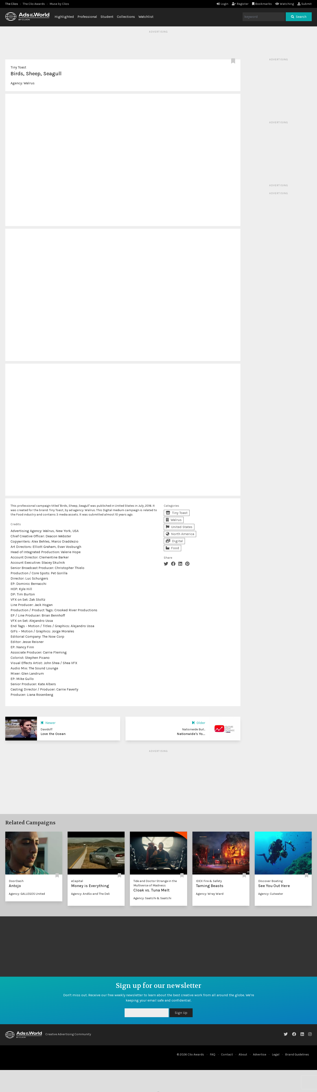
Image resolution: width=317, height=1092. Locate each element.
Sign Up (181, 1013)
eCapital (77, 881)
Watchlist (145, 17)
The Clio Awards (34, 4)
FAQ (212, 1054)
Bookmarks (262, 4)
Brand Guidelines (297, 1054)
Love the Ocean (53, 734)
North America (180, 534)
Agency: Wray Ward (209, 894)
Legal (275, 1054)
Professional (87, 17)
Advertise (259, 1054)
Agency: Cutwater (270, 894)
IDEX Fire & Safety (209, 881)
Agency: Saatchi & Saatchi (152, 898)
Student (107, 17)
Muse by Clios (59, 4)
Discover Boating (270, 881)
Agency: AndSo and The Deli (90, 894)
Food (172, 548)
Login (222, 4)
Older (198, 723)
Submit (304, 4)
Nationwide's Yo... (191, 734)
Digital (174, 541)
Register (240, 4)
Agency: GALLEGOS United (27, 894)
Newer (48, 723)
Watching (284, 4)
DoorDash (16, 881)
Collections (126, 17)
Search (298, 17)
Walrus (29, 83)
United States (179, 527)
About (243, 1054)
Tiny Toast (18, 67)
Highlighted (64, 17)
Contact (227, 1054)
